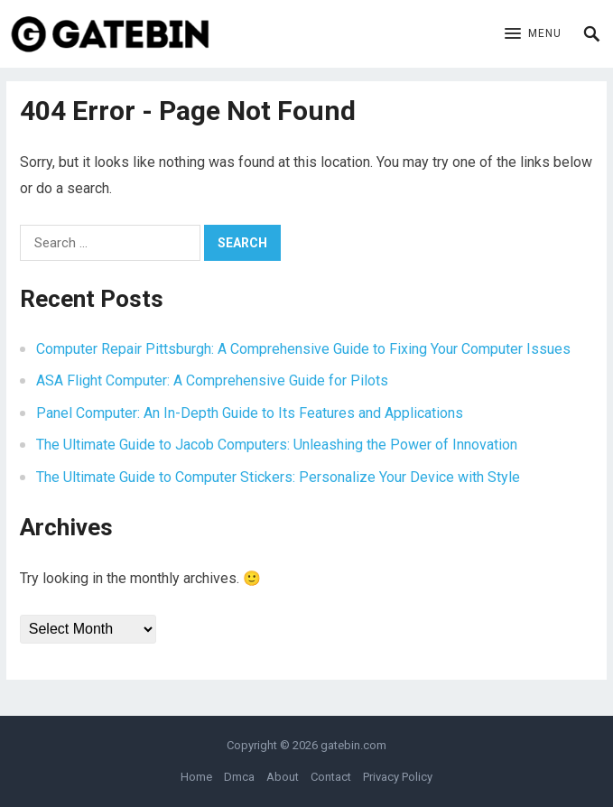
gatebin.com (353, 745)
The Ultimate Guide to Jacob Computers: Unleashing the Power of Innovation (276, 444)
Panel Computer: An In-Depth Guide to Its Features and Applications (249, 413)
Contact (331, 777)
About (282, 777)
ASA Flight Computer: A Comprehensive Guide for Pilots (212, 380)
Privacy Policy (397, 777)
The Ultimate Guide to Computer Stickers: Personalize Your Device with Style (278, 477)
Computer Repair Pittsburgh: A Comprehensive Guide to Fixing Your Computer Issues (303, 348)
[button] (533, 34)
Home (196, 777)
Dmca (239, 777)
